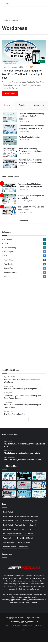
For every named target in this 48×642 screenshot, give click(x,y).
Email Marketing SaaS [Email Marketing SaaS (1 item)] (10, 521)
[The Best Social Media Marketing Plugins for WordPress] (9, 476)
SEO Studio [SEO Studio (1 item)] (29, 534)
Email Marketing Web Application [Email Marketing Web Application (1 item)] (14, 525)
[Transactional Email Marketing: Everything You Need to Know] (10, 129)
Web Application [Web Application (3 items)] (8, 542)
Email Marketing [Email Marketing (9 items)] (8, 512)
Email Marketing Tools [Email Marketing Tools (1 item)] (29, 521)
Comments (39, 105)
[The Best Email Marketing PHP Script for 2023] (24, 476)
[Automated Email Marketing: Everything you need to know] (10, 163)
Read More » (10, 94)
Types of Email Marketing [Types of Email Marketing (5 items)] (25, 538)
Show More (24, 220)
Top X (6, 243)
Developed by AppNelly (18, 622)
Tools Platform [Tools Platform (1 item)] (8, 538)
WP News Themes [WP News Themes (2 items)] (9, 547)
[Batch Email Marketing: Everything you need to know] (10, 152)
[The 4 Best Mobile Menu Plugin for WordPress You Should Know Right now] (24, 52)
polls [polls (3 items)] (16, 529)
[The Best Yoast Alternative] (10, 140)
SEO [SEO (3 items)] (30, 529)
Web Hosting (9, 264)
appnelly (7, 67)
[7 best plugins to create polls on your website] (9, 199)
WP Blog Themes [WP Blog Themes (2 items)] (24, 542)
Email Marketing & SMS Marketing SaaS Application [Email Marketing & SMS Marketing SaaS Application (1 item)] (21, 516)
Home (5, 21)
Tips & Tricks (9, 260)
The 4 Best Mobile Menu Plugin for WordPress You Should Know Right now (22, 74)
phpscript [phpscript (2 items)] (32, 525)
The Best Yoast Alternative (29, 137)
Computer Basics (10, 272)
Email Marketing (10, 248)
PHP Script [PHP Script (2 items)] (7, 529)
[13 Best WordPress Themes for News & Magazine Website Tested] (9, 494)
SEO (5, 256)
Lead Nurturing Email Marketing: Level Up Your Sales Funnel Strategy (32, 116)
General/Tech (9, 268)
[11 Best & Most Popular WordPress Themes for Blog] (24, 494)
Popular (22, 105)
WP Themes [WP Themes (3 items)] (23, 547)
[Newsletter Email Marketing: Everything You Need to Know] (9, 187)
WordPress (8, 239)
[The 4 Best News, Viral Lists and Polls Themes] (9, 210)
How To (6, 276)
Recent (7, 105)
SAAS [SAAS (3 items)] (23, 529)
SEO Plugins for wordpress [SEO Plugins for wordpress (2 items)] (12, 534)
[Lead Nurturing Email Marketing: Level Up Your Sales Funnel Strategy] (10, 117)
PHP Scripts (8, 252)
